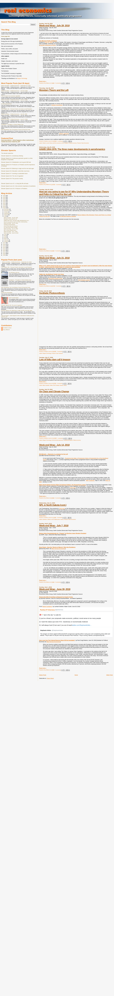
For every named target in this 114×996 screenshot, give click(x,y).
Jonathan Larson (7, 327)
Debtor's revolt (46, 143)
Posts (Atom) (50, 678)
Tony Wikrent (6, 329)
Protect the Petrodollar (6, 292)
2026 (4, 195)
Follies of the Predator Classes (56, 385)
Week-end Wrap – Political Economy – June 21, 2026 (14, 119)
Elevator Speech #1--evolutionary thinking (12, 156)
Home (76, 675)
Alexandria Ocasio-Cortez (55, 278)
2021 (4, 203)
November (6, 210)
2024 (4, 198)
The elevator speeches (7, 153)
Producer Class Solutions (57, 353)
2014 (4, 247)
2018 (4, 207)
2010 (4, 253)
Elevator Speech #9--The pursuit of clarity (12, 178)
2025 (4, 197)
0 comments (58, 83)
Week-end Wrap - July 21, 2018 (54, 258)
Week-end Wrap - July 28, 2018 (54, 25)
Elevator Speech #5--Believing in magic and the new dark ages (17, 168)
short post (72, 487)
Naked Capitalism (47, 606)
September (7, 213)
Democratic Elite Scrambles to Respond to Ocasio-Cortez (56, 597)
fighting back (57, 519)
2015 (4, 245)
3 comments (59, 351)
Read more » (42, 81)
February (6, 240)
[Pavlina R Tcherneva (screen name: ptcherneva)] (51, 610)
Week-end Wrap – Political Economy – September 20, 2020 (16, 85)
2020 (4, 204)
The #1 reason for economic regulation (10, 96)
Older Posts (109, 675)
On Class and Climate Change (54, 391)
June (5, 234)
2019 (4, 206)
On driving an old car (6, 103)
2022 (4, 201)
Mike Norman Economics (58, 548)
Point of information (14, 297)
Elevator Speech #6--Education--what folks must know (15, 171)
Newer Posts (42, 675)
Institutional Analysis (68, 440)
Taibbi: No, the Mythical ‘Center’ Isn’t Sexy (51, 274)
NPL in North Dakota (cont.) (52, 505)
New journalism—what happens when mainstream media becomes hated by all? (17, 140)
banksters (45, 519)
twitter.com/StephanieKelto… (82, 625)
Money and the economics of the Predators (58, 143)
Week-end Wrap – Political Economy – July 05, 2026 (14, 114)
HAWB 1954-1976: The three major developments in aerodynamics (72, 149)
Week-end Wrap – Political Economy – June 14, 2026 (14, 99)
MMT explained (90, 480)
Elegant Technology (47, 353)
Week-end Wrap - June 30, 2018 (54, 589)
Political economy (72, 143)
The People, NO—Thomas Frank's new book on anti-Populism (16, 109)
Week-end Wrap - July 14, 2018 (54, 445)
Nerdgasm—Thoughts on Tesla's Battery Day (12, 124)
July (5, 216)
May (5, 235)
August (6, 214)
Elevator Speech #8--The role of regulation (12, 176)
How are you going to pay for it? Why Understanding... (16, 221)
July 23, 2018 (48, 42)
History (65, 385)
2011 (4, 252)
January (6, 241)
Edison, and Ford (64, 133)
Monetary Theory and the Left (53, 90)
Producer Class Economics (83, 143)
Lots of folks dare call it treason (54, 359)
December (6, 209)
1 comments (60, 438)
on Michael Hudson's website (68, 216)
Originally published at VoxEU (48, 45)
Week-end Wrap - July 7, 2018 (53, 525)
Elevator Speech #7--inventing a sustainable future (14, 173)
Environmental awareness (57, 440)
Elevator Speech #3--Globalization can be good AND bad (16, 162)
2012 (4, 250)
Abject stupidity (46, 385)
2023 (4, 200)
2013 (4, 249)
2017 (4, 242)
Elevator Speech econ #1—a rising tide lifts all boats (14, 183)
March (5, 238)
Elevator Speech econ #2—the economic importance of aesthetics (18, 186)
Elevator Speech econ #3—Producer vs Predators (14, 188)
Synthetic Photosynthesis (52, 293)
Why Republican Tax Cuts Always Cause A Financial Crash (15, 129)
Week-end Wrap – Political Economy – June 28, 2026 (14, 90)
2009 (4, 255)
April (5, 237)
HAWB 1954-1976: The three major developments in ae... (16, 220)
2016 (4, 244)
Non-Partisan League (84, 280)
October (6, 212)
